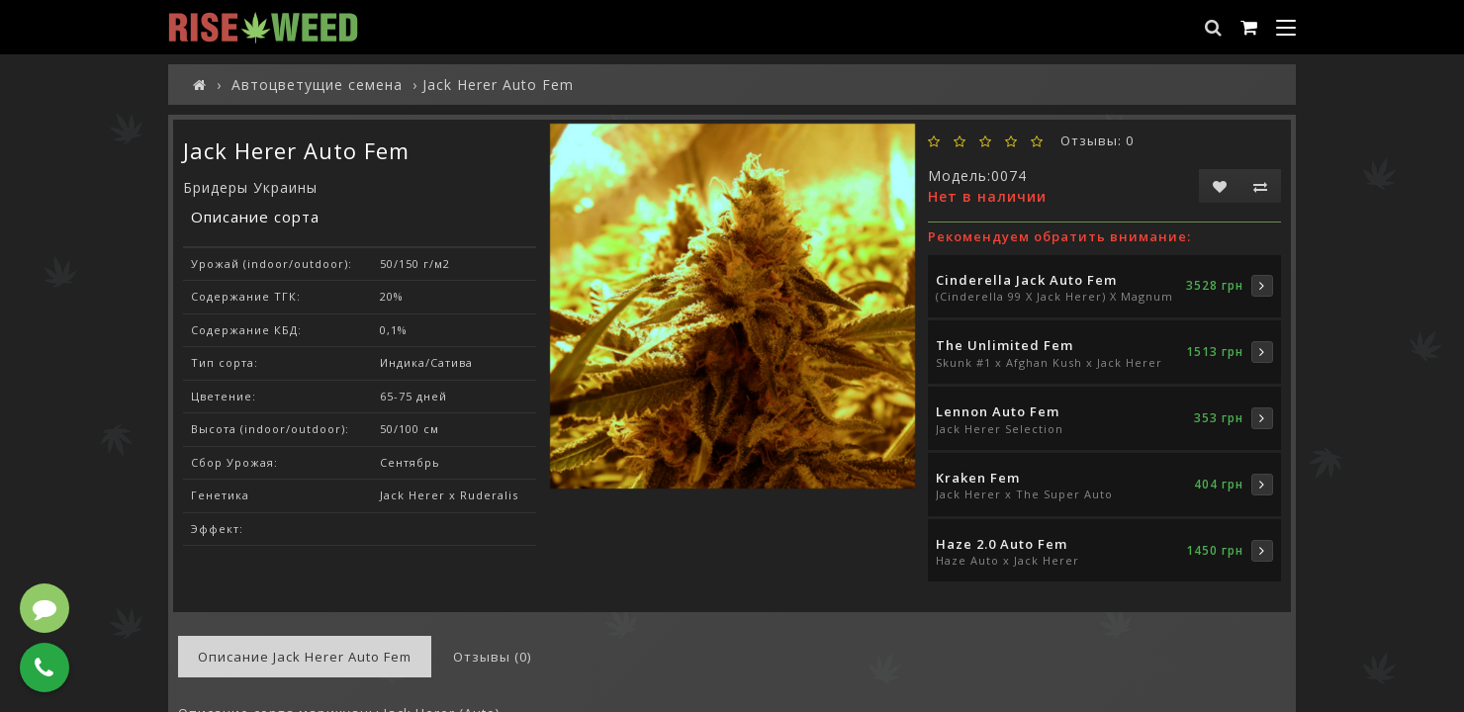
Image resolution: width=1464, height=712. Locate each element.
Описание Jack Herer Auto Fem (305, 657)
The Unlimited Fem (1004, 345)
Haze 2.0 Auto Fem (1001, 544)
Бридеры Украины (250, 187)
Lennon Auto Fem (997, 411)
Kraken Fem (978, 478)
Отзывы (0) (492, 657)
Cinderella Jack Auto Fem (1026, 280)
